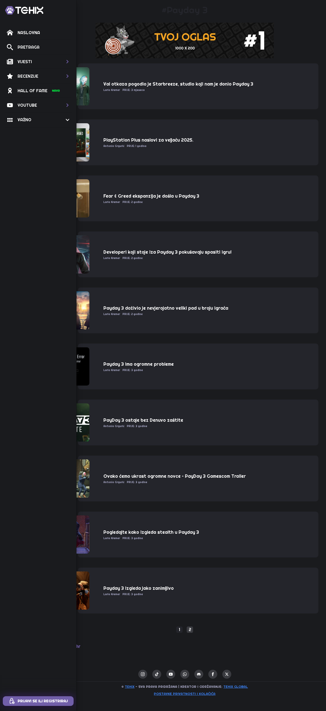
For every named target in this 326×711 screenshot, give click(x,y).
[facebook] (229, 674)
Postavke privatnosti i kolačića (201, 694)
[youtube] (187, 674)
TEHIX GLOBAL (252, 687)
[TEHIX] (24, 10)
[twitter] (243, 674)
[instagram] (159, 674)
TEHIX (146, 687)
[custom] (173, 674)
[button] (38, 61)
